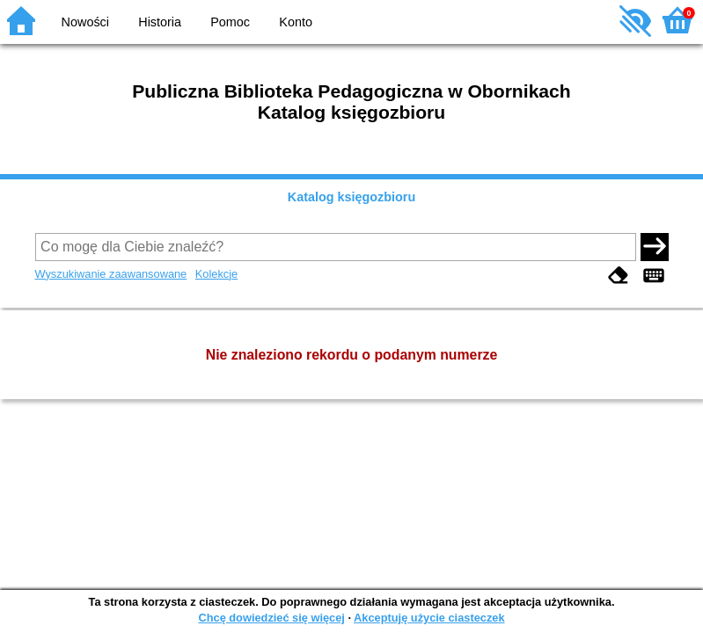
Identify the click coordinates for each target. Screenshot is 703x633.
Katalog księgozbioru (352, 197)
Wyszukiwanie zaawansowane (111, 273)
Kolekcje (216, 273)
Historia (159, 22)
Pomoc (230, 22)
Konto (295, 22)
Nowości (85, 22)
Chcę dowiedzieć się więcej (271, 617)
